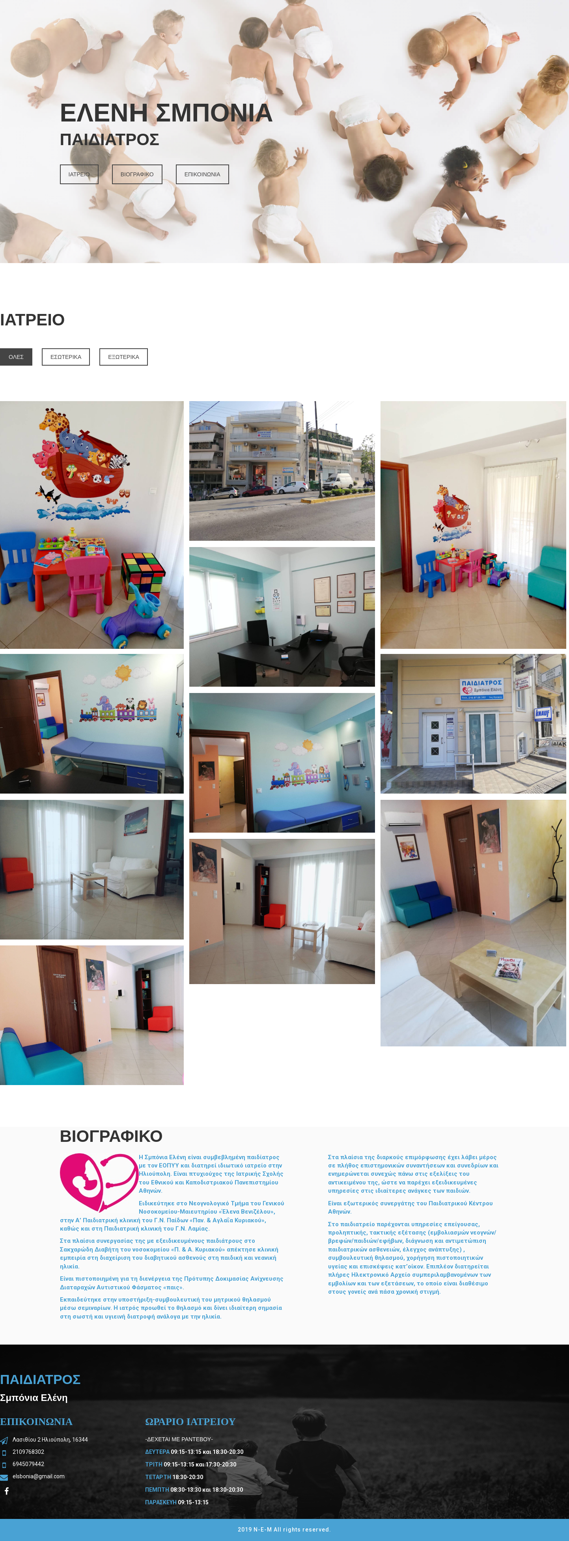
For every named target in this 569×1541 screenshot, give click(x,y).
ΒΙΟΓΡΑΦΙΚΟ (137, 174)
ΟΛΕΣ (16, 357)
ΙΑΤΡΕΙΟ (79, 174)
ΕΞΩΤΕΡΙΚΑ (123, 357)
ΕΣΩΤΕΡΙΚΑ (65, 357)
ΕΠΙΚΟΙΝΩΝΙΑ (202, 174)
